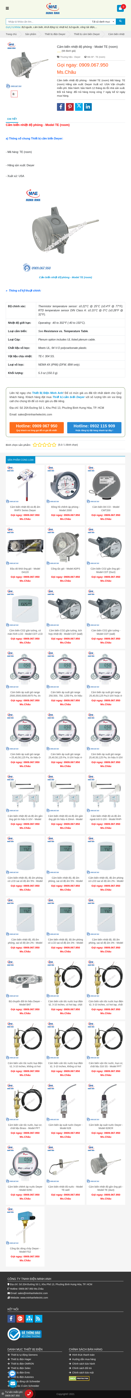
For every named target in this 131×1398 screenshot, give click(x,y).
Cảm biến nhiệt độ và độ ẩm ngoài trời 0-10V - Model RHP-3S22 (106, 819)
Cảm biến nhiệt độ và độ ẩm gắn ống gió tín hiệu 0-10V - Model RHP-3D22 (25, 819)
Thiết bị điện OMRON (21, 1363)
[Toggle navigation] (7, 8)
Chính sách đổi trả (80, 1368)
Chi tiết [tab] (12, 119)
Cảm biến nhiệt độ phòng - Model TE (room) (65, 277)
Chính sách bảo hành (82, 1363)
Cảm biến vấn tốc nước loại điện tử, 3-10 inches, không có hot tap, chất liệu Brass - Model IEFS (65, 1066)
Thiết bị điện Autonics (21, 1377)
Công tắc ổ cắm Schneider (23, 1386)
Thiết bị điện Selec (19, 1368)
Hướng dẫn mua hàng (82, 1359)
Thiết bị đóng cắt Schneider (24, 1381)
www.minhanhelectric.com (34, 1297)
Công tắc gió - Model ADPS (65, 568)
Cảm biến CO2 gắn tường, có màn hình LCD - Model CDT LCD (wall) (25, 633)
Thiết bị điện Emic (19, 1372)
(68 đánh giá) (69, 50)
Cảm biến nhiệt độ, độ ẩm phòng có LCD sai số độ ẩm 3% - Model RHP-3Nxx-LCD (65, 943)
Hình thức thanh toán (82, 1354)
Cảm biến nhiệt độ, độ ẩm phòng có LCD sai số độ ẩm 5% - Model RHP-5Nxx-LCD (25, 881)
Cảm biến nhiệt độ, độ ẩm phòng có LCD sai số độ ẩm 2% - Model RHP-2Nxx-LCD (105, 881)
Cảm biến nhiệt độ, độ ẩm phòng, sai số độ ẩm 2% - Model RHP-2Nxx (25, 943)
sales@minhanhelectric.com (33, 1293)
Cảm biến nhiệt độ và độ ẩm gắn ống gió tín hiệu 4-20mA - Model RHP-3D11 (65, 819)
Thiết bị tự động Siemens (23, 1354)
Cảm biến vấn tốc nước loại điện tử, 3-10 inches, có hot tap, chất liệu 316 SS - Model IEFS (65, 1004)
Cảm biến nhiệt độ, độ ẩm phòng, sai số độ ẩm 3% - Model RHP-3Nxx (106, 943)
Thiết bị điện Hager (19, 1359)
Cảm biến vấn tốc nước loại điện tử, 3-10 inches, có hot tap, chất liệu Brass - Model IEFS (106, 1004)
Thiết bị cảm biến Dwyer (69, 397)
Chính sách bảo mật (81, 1372)
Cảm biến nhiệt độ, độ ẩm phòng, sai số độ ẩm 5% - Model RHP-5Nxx (65, 881)
